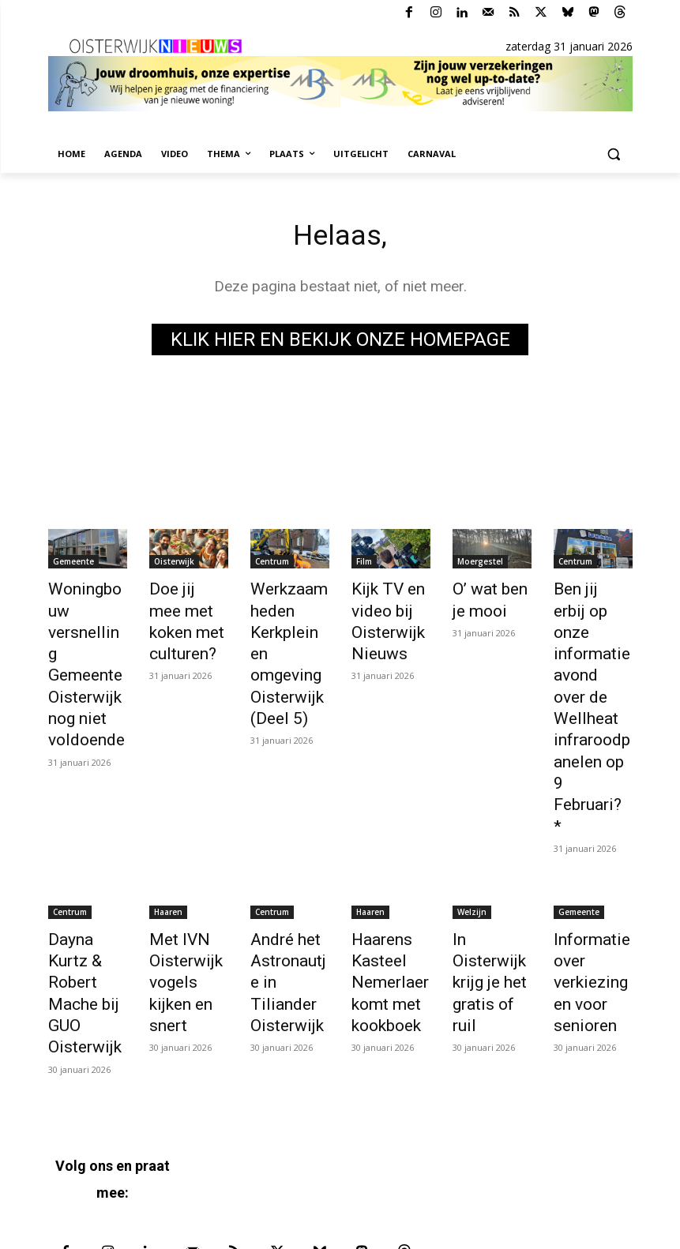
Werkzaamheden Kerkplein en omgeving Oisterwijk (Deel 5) (289, 625)
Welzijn (472, 795)
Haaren (168, 795)
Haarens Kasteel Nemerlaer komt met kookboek (382, 856)
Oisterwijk (174, 564)
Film (364, 564)
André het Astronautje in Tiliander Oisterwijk (285, 848)
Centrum (272, 564)
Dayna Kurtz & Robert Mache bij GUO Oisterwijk (83, 856)
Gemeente (73, 564)
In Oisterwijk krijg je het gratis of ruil (490, 839)
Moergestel (480, 564)
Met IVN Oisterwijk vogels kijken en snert (187, 848)
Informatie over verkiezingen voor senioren (591, 856)
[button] (614, 154)
